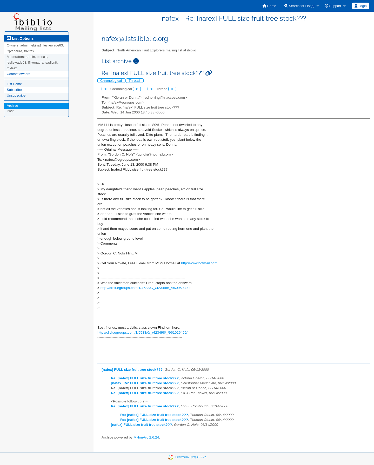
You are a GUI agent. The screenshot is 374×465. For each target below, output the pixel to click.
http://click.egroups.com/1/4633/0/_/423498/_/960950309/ (146, 288)
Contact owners (18, 74)
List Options (20, 38)
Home (269, 6)
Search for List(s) (299, 6)
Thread (135, 81)
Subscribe (14, 90)
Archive (12, 105)
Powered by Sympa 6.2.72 (190, 456)
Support (333, 6)
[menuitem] (269, 6)
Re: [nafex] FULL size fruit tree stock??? (145, 378)
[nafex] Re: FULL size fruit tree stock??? (145, 383)
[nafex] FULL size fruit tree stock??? (132, 370)
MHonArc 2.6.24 (146, 437)
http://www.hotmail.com (199, 263)
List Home (14, 84)
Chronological (111, 81)
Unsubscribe (16, 95)
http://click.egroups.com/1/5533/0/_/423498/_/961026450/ (142, 332)
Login (360, 6)
